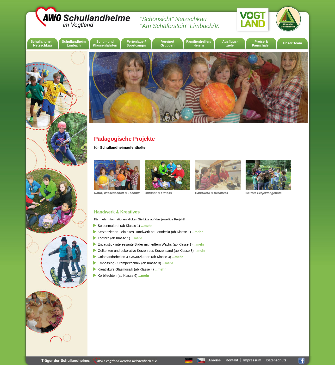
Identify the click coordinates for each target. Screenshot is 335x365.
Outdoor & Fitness (158, 193)
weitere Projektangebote (264, 193)
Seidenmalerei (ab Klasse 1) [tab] (125, 226)
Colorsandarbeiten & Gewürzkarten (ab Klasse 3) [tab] (140, 257)
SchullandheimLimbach (74, 43)
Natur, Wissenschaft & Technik (117, 193)
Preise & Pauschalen (261, 43)
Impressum (252, 360)
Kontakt (232, 360)
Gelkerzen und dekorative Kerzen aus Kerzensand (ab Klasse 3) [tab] (152, 251)
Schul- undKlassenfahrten (105, 43)
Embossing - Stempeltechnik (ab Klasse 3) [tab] (135, 263)
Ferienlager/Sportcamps (136, 43)
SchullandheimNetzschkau (43, 43)
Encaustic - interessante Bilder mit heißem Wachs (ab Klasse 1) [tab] (151, 244)
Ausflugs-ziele (230, 43)
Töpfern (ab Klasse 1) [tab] (120, 238)
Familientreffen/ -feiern (198, 43)
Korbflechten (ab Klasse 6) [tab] (123, 275)
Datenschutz (276, 360)
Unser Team (292, 43)
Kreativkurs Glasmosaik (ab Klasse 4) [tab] (132, 269)
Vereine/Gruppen (167, 43)
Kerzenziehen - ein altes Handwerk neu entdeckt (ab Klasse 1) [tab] (150, 232)
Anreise (214, 360)
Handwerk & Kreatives (211, 193)
